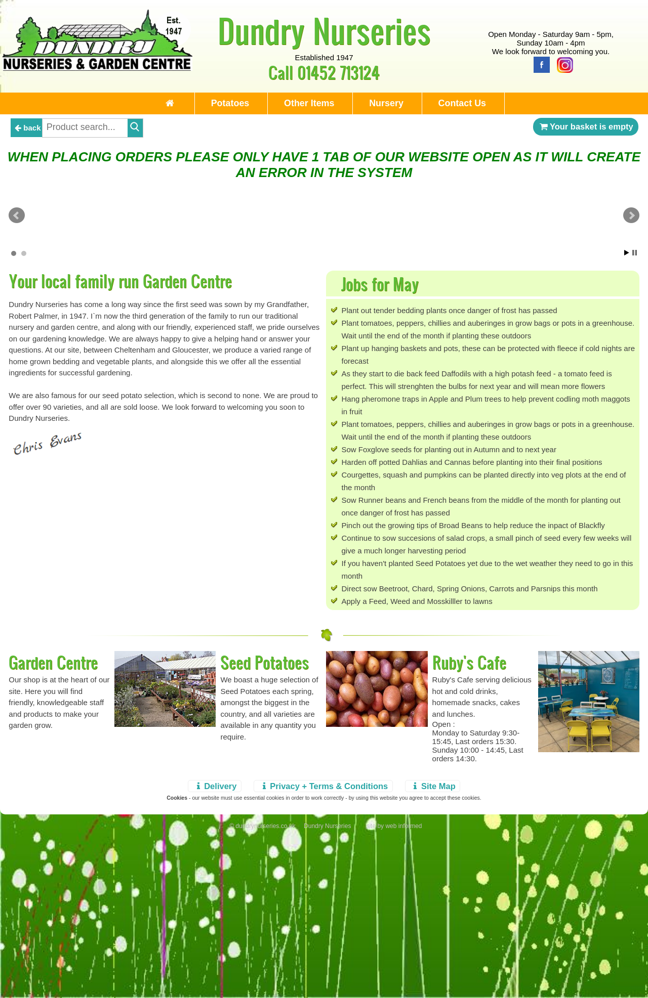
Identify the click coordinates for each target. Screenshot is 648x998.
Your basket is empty (585, 127)
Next (631, 296)
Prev (17, 296)
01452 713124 (338, 72)
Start (626, 413)
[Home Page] (97, 68)
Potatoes (226, 103)
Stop (634, 413)
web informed (403, 986)
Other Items (308, 103)
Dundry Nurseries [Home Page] (324, 30)
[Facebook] (539, 64)
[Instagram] (562, 64)
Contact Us (468, 103)
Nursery (389, 103)
